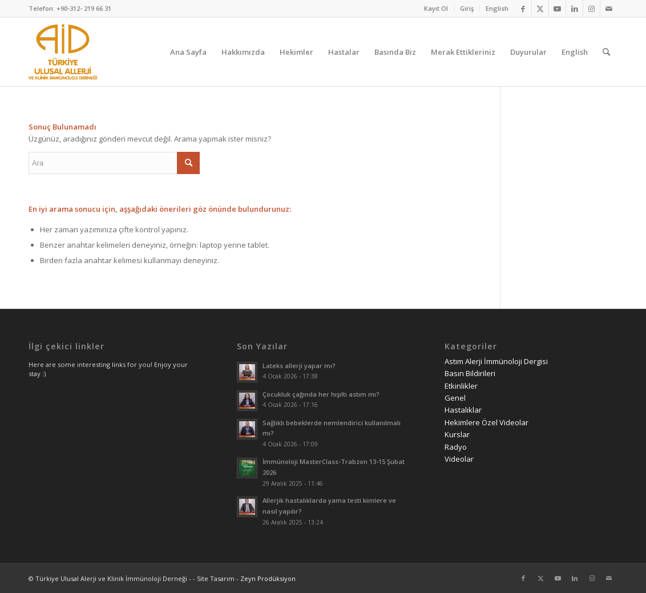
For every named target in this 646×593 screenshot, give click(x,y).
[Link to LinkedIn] (574, 8)
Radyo (456, 447)
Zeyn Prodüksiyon (268, 578)
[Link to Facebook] (523, 8)
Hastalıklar (463, 410)
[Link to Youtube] (557, 8)
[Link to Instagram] (591, 8)
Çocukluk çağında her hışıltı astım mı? (321, 394)
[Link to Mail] (608, 8)
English (497, 8)
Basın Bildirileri (470, 373)
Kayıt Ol (436, 8)
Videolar (459, 459)
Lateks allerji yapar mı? (299, 365)
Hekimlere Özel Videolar (486, 422)
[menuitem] (436, 8)
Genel (455, 398)
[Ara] (606, 52)
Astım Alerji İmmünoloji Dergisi (496, 361)
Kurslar (457, 434)
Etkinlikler (461, 386)
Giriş (467, 8)
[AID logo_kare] (63, 52)
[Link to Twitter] (540, 8)
